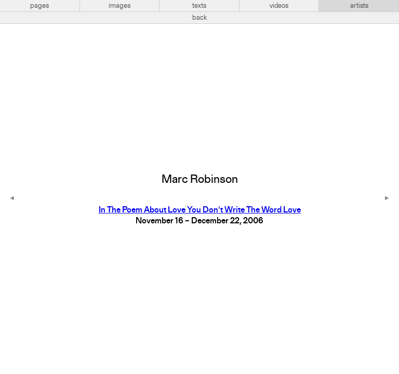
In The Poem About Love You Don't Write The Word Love (200, 210)
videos (279, 5)
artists (359, 5)
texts (199, 5)
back (199, 17)
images (119, 5)
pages (39, 5)
